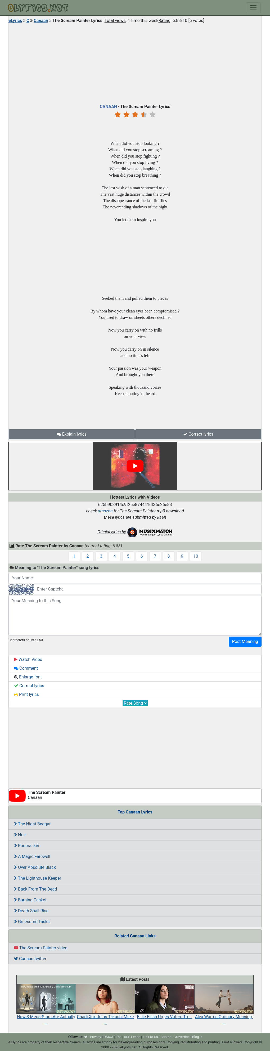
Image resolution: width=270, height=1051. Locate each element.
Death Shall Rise (31, 910)
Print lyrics (26, 694)
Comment (26, 668)
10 (196, 556)
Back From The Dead (35, 889)
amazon (105, 510)
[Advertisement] (135, 62)
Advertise (182, 1037)
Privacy (95, 1037)
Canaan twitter (30, 958)
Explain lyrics (72, 434)
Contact (166, 1037)
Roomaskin (26, 845)
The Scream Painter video (41, 947)
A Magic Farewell (32, 856)
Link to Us (150, 1037)
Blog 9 (197, 1037)
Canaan (41, 20)
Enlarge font (28, 676)
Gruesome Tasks (32, 921)
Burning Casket (30, 899)
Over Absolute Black (35, 867)
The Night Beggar (32, 823)
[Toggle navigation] (253, 7)
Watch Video (28, 659)
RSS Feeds (132, 1037)
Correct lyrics (198, 434)
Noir (20, 834)
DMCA (108, 1037)
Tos (119, 1037)
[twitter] (85, 1037)
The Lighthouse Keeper (37, 878)
